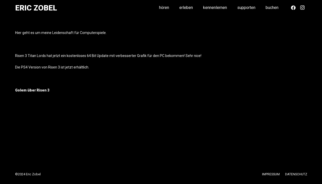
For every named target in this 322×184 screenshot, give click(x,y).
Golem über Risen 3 (32, 90)
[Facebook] (293, 7)
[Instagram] (302, 7)
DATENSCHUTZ (296, 174)
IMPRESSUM (271, 174)
